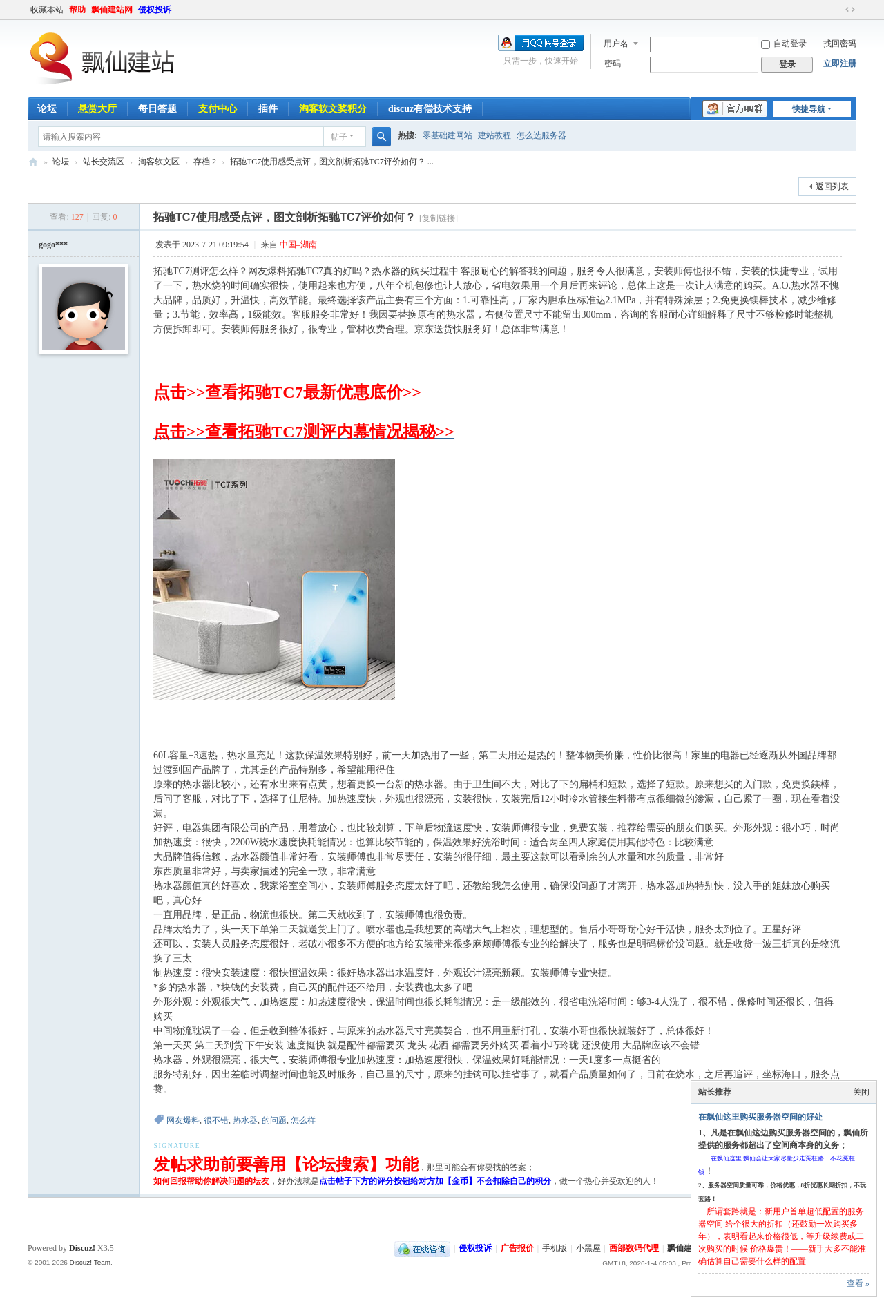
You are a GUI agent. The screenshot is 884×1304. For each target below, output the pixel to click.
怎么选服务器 (541, 135)
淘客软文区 (159, 161)
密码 (612, 63)
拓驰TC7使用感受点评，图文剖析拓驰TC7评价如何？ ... (332, 161)
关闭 (861, 1092)
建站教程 (494, 135)
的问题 (274, 1120)
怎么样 (303, 1120)
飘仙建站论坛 (33, 162)
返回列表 (832, 186)
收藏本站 (47, 10)
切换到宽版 (850, 9)
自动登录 (784, 43)
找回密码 (839, 43)
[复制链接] (438, 218)
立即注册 (839, 63)
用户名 (616, 43)
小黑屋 (588, 1248)
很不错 (216, 1120)
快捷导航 (808, 109)
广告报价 (517, 1248)
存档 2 (204, 161)
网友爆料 (183, 1120)
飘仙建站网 (112, 10)
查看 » (858, 1283)
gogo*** (53, 244)
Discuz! (82, 1248)
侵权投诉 (154, 10)
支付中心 (217, 109)
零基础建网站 (447, 135)
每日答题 (157, 109)
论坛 (47, 109)
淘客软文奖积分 (333, 109)
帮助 (77, 10)
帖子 (339, 137)
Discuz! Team (89, 1262)
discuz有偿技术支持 (430, 109)
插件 (268, 109)
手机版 (554, 1248)
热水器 (245, 1120)
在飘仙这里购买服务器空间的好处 (760, 1117)
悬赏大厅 (97, 109)
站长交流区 (103, 161)
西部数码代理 (634, 1248)
